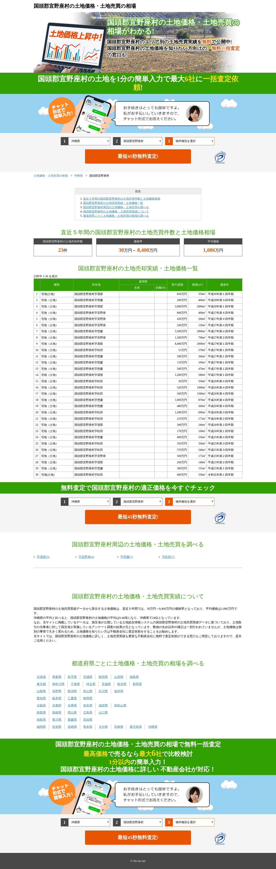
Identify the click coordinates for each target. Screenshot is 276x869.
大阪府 (41, 705)
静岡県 (87, 698)
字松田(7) (168, 557)
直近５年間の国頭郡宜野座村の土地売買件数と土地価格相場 (121, 198)
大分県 (103, 726)
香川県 (56, 719)
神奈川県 (58, 684)
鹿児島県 (136, 726)
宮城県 (87, 677)
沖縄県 (152, 726)
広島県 (87, 712)
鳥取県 (41, 712)
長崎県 (72, 726)
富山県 (87, 691)
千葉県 (75, 684)
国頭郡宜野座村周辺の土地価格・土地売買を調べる (116, 207)
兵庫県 (72, 705)
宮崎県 (118, 726)
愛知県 (41, 698)
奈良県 (87, 705)
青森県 (56, 677)
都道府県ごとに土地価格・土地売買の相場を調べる (116, 215)
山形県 (118, 677)
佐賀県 (56, 726)
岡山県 (72, 712)
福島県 (134, 677)
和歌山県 (120, 705)
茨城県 (106, 684)
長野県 (56, 691)
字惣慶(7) (126, 557)
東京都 (41, 684)
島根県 (56, 712)
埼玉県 (90, 684)
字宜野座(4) (86, 557)
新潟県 (72, 691)
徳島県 (41, 719)
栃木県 (121, 684)
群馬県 (137, 684)
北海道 (41, 677)
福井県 (118, 691)
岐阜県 (56, 698)
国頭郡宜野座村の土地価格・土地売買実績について (116, 211)
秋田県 (103, 677)
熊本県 (87, 726)
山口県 (103, 712)
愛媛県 (72, 719)
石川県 (103, 691)
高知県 (87, 719)
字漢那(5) (43, 557)
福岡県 (41, 726)
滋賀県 (103, 705)
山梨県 (41, 691)
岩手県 (72, 677)
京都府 (56, 705)
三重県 (72, 698)
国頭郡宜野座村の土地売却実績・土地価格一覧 (113, 203)
